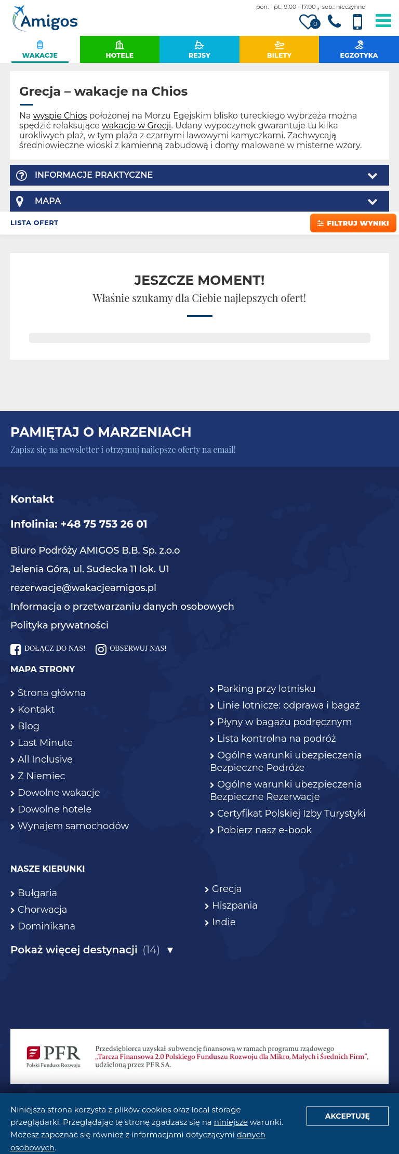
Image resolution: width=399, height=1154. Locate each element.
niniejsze (231, 1122)
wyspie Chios (60, 116)
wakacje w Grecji (136, 125)
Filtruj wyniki (353, 223)
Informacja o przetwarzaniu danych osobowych (122, 606)
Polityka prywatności (59, 625)
